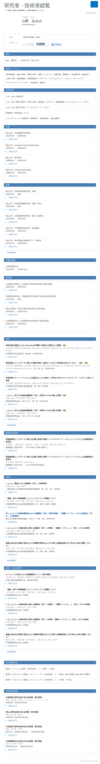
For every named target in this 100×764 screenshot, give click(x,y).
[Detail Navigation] (94, 4)
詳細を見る (12, 139)
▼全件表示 (11, 253)
